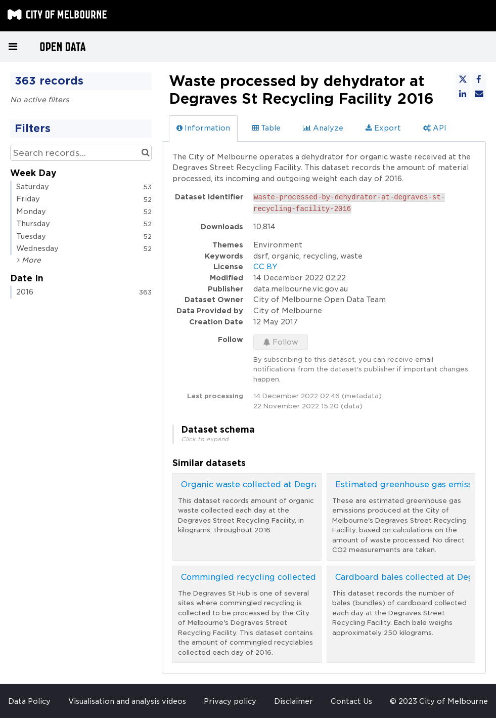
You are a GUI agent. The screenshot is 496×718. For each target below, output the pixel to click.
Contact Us (351, 701)
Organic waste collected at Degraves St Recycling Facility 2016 (311, 484)
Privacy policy (230, 701)
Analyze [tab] (323, 128)
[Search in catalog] (145, 153)
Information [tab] (203, 128)
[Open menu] (12, 46)
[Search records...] (81, 153)
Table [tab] (266, 128)
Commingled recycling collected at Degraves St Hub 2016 (301, 577)
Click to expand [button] (205, 439)
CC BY (265, 267)
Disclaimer (293, 701)
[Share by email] (479, 94)
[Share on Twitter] (463, 79)
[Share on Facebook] (479, 79)
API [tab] (434, 128)
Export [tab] (383, 128)
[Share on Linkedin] (463, 94)
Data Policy (29, 701)
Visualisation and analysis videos (127, 701)
